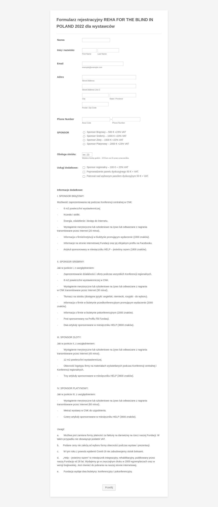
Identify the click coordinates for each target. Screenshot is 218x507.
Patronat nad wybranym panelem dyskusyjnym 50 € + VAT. (118, 176)
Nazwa (61, 40)
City (83, 99)
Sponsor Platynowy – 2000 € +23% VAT (108, 143)
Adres (60, 77)
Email (60, 63)
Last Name (102, 54)
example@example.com (92, 67)
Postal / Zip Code (89, 108)
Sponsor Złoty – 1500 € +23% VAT (105, 139)
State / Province (116, 99)
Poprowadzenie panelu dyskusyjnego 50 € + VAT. (113, 171)
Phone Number (65, 119)
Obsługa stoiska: (66, 154)
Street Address (88, 81)
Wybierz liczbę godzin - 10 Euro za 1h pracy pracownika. (105, 158)
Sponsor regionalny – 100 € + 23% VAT (107, 167)
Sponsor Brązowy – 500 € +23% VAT (106, 132)
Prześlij (109, 487)
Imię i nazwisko (65, 50)
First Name (86, 54)
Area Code (86, 123)
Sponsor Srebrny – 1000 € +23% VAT (107, 136)
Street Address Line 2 (91, 90)
